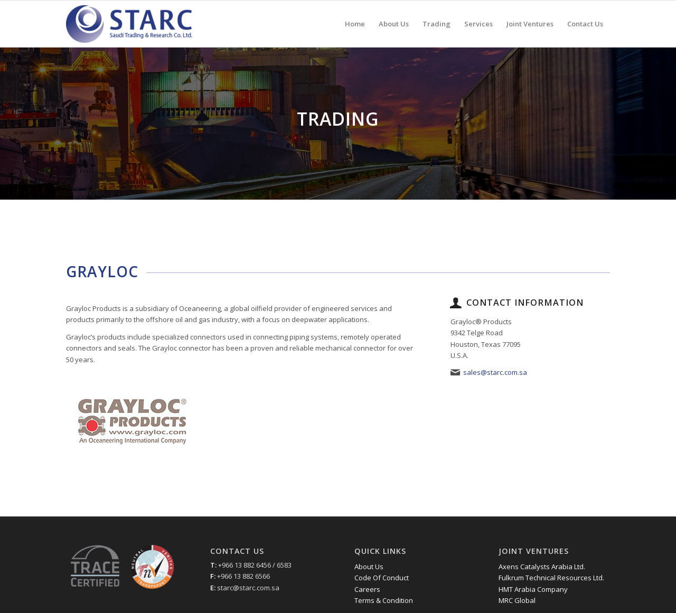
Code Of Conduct (381, 577)
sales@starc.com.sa (495, 372)
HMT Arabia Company (533, 589)
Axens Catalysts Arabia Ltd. (542, 566)
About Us (368, 566)
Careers (367, 589)
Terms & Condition (383, 600)
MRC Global (517, 600)
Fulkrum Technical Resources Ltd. (551, 577)
